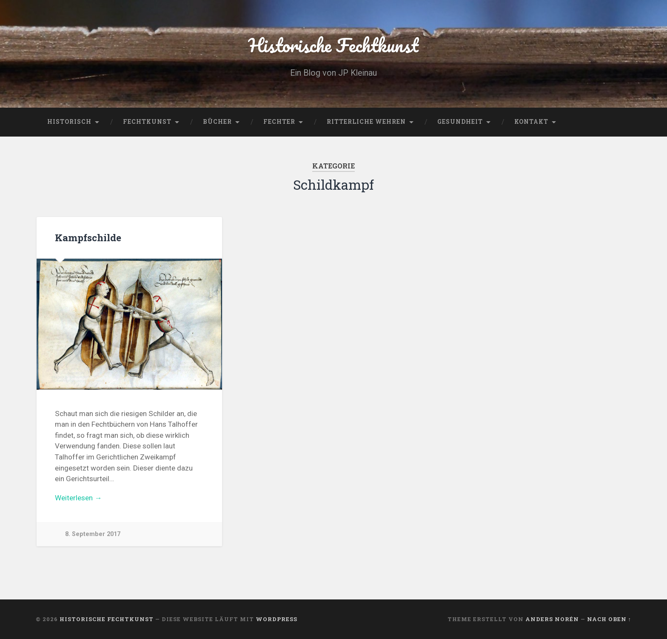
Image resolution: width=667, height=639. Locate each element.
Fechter (279, 122)
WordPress (276, 619)
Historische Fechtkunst (333, 45)
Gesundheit (460, 122)
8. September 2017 (92, 534)
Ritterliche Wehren (366, 122)
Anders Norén (552, 619)
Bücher (217, 122)
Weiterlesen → (78, 498)
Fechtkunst (147, 122)
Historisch (69, 122)
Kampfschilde (88, 237)
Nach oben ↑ (609, 619)
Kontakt (531, 122)
